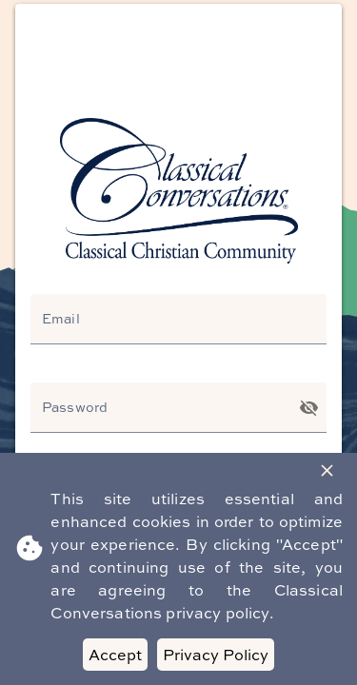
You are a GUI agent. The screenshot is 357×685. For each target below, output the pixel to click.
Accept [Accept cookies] (115, 654)
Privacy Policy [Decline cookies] (215, 654)
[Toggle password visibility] (309, 407)
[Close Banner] (327, 470)
